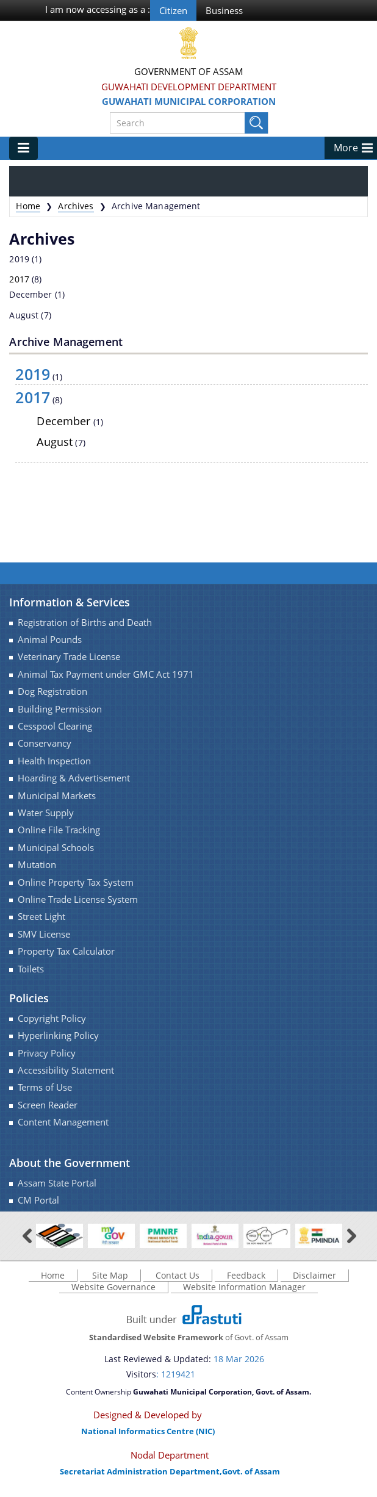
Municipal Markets (57, 795)
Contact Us (177, 1275)
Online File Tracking (59, 830)
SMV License (44, 934)
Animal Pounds (50, 639)
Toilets (31, 969)
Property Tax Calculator (66, 951)
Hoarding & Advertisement (74, 778)
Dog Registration (52, 691)
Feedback (246, 1275)
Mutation (37, 864)
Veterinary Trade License (69, 656)
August (23, 315)
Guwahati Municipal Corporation (189, 101)
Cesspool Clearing (55, 726)
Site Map (110, 1275)
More (346, 147)
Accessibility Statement (66, 1070)
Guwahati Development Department (188, 87)
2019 (19, 259)
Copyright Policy (52, 1018)
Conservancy (44, 743)
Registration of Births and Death (85, 622)
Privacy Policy (47, 1053)
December (30, 294)
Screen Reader (47, 1105)
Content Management (63, 1122)
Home (28, 206)
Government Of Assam (188, 71)
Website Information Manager (244, 1287)
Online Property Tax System (76, 882)
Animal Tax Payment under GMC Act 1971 (106, 674)
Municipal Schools (56, 847)
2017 (19, 279)
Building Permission (60, 709)
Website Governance (113, 1287)
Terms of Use (45, 1087)
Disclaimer (314, 1275)
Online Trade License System (78, 899)
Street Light (41, 916)
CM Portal (38, 1200)
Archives (75, 206)
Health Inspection (54, 761)
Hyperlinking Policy (58, 1035)
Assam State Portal (57, 1183)
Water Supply (46, 812)
